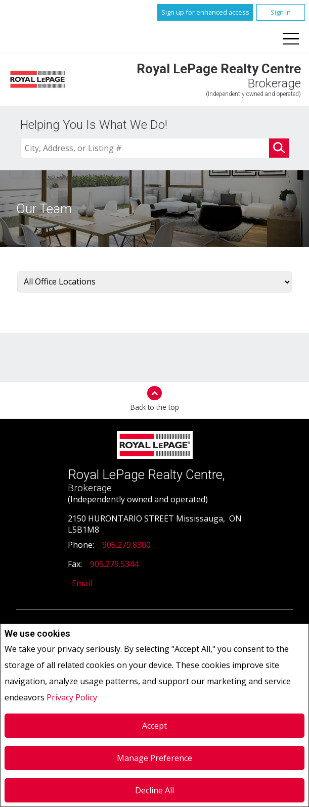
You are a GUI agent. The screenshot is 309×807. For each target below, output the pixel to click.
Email (82, 583)
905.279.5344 (114, 563)
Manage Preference (154, 758)
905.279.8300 (126, 544)
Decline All (154, 790)
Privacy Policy (72, 697)
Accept (154, 725)
